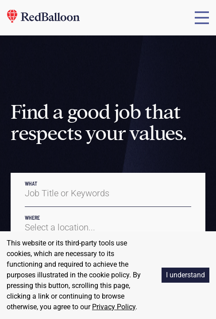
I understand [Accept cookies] (185, 275)
